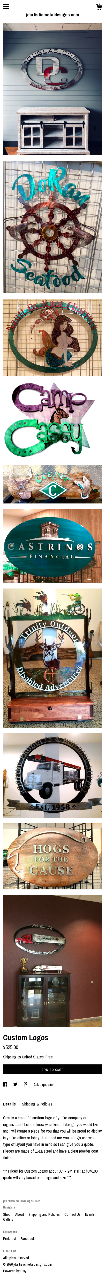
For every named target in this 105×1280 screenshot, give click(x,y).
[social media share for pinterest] (26, 1084)
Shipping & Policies (37, 1104)
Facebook (28, 1238)
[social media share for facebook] (5, 1084)
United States (33, 1057)
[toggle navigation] (6, 6)
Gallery (8, 1219)
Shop (7, 1214)
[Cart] (99, 8)
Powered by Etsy (14, 1271)
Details (10, 1104)
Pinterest (10, 1238)
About (20, 1214)
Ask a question (44, 1084)
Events (90, 1214)
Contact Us (72, 1214)
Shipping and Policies (44, 1214)
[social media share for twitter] (15, 1084)
